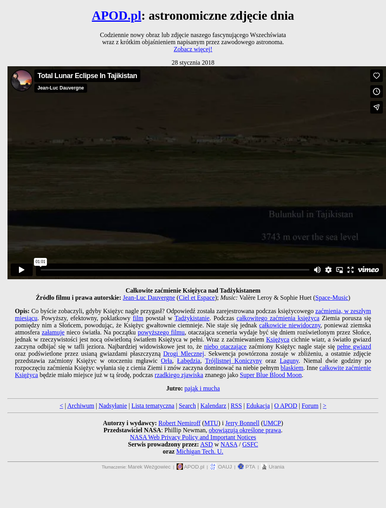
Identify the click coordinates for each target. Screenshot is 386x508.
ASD (206, 444)
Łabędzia (188, 360)
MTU (211, 423)
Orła (166, 360)
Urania (272, 467)
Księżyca (277, 339)
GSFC (250, 444)
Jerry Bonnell (242, 423)
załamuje (53, 332)
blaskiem (292, 367)
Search (187, 405)
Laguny (289, 360)
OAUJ (221, 467)
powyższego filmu (161, 332)
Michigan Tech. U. (199, 451)
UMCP (272, 423)
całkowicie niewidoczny (289, 325)
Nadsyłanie (113, 405)
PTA (246, 467)
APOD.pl (116, 15)
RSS (236, 405)
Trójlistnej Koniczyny (233, 360)
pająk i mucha (202, 388)
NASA (228, 444)
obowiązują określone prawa (245, 430)
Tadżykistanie (192, 318)
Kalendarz (213, 405)
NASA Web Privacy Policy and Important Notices (193, 437)
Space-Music (332, 297)
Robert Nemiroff (180, 423)
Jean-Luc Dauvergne (149, 297)
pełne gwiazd (354, 346)
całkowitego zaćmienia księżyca (278, 318)
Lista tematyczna (152, 405)
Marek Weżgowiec (149, 467)
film (138, 318)
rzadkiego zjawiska (179, 375)
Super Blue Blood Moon (271, 375)
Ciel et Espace (197, 297)
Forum (310, 405)
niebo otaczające (225, 346)
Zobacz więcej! (192, 49)
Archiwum (80, 405)
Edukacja (258, 405)
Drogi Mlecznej (183, 353)
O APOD (285, 405)
